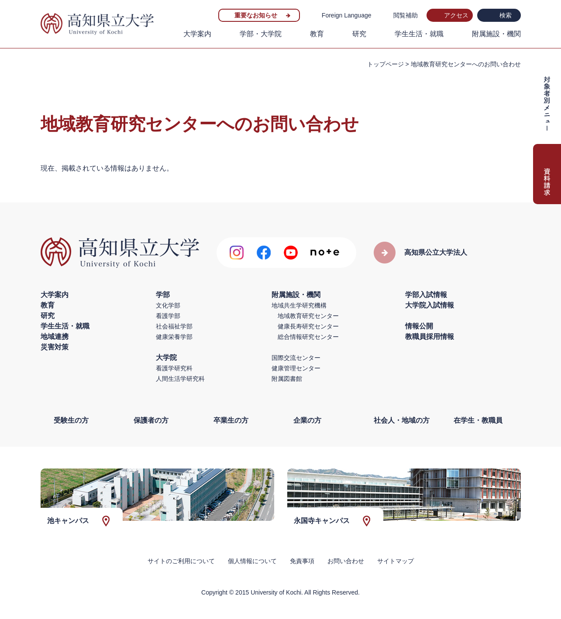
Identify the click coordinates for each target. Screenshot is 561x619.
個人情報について (252, 560)
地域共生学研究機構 (299, 305)
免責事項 (302, 560)
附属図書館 (287, 378)
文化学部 (168, 305)
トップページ (385, 64)
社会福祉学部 (174, 326)
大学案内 (197, 34)
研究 (359, 34)
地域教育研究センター (308, 315)
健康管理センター (296, 368)
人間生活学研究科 (180, 378)
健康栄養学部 (174, 336)
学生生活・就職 (419, 34)
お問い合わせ (345, 560)
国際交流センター (296, 357)
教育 (317, 34)
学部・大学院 (261, 34)
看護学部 (168, 315)
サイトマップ (395, 560)
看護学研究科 (174, 368)
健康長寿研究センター (308, 326)
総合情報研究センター (308, 336)
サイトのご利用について (181, 560)
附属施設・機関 (496, 34)
